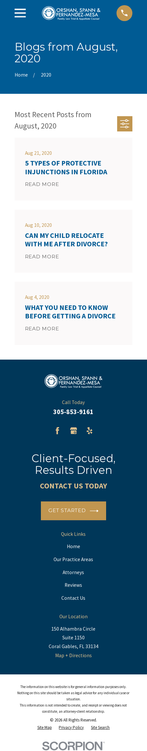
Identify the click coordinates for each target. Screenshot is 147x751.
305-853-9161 (73, 412)
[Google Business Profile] (73, 430)
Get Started (73, 511)
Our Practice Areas (73, 559)
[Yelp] (89, 430)
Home (73, 546)
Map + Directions (73, 655)
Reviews (73, 585)
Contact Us (73, 598)
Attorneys (73, 572)
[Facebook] (57, 430)
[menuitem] (44, 728)
